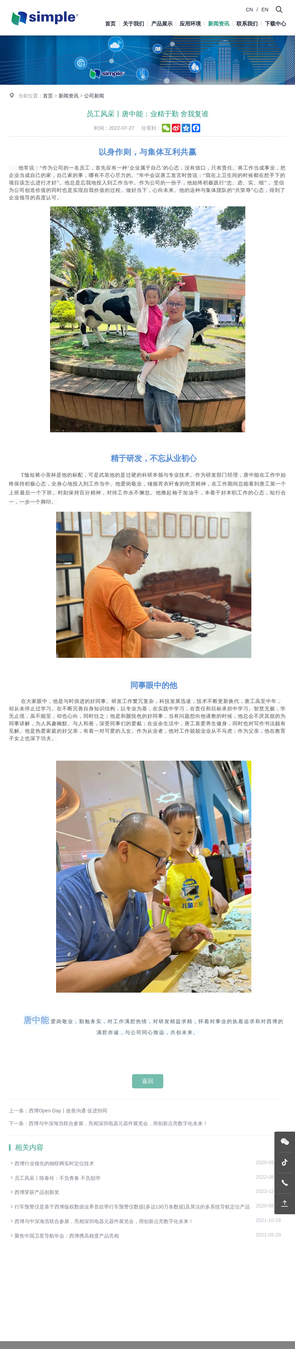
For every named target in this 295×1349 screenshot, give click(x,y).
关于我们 (133, 24)
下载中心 (275, 24)
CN (249, 9)
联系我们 (247, 24)
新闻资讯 (218, 24)
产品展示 (162, 24)
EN (265, 9)
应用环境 (190, 24)
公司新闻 (94, 98)
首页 (110, 24)
